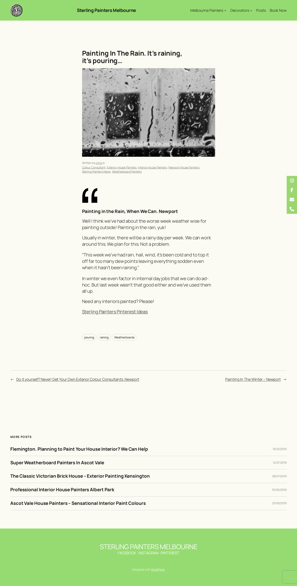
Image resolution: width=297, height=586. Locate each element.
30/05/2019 (279, 490)
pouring (89, 337)
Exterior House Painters (122, 167)
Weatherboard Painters (127, 171)
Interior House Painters (152, 167)
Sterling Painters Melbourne (106, 10)
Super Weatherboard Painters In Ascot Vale (57, 462)
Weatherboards (124, 337)
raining (104, 337)
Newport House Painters (184, 167)
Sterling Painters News (96, 171)
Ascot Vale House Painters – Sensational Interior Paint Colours (78, 503)
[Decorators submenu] (251, 10)
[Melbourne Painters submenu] (225, 10)
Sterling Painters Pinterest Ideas (115, 312)
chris (99, 163)
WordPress (158, 569)
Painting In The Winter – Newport (253, 379)
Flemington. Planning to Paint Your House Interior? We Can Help (79, 449)
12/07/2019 (280, 462)
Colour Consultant (93, 167)
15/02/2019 (280, 449)
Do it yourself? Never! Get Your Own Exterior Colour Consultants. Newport (77, 379)
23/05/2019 (279, 503)
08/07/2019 (279, 476)
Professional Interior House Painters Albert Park (62, 489)
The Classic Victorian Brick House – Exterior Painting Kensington (80, 476)
